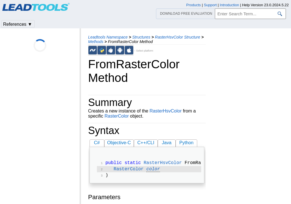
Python (186, 142)
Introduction (229, 5)
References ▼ (17, 24)
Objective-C (119, 142)
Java (167, 142)
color (153, 170)
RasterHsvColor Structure (177, 37)
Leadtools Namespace (108, 37)
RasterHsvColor (165, 111)
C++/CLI (145, 142)
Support (210, 5)
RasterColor (117, 116)
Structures (141, 37)
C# (97, 142)
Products (193, 5)
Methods (95, 41)
